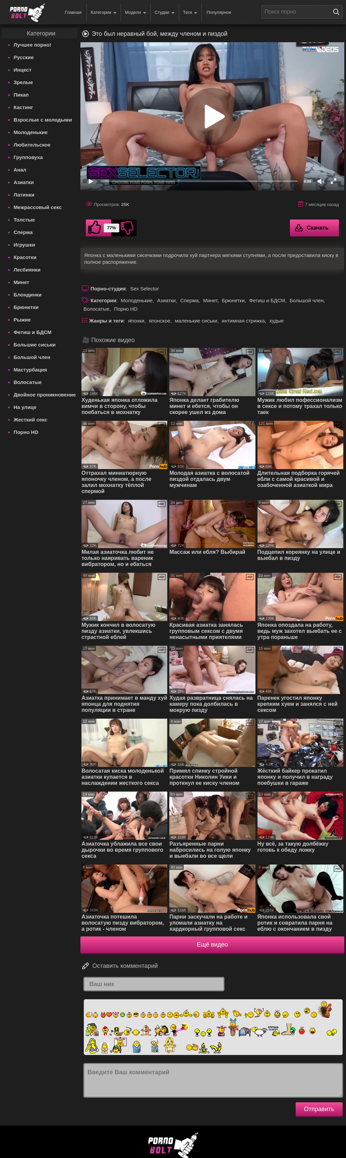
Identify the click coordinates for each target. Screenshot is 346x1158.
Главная (73, 12)
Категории (104, 13)
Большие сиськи (34, 345)
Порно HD (26, 432)
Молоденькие (31, 132)
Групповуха (28, 157)
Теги (190, 13)
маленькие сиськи (196, 321)
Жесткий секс (30, 419)
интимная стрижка (243, 321)
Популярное (218, 12)
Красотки (25, 257)
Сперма (23, 232)
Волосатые (28, 382)
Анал (20, 170)
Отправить (319, 1109)
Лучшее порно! (32, 45)
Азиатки (24, 182)
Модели (135, 13)
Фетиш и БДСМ (32, 332)
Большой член (32, 357)
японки (136, 321)
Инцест (22, 70)
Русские (24, 57)
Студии (164, 13)
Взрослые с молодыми (43, 120)
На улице (25, 407)
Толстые (24, 220)
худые (276, 321)
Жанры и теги (106, 321)
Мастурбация (30, 369)
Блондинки (28, 295)
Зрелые (23, 82)
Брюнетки (26, 307)
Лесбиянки (27, 270)
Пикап (21, 95)
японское (159, 321)
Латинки (24, 195)
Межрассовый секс (37, 207)
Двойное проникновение (45, 394)
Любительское (32, 145)
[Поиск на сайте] (338, 12)
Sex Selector (144, 288)
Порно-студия (108, 288)
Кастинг (23, 107)
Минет (21, 282)
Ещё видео (212, 944)
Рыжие (22, 320)
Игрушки (24, 245)
